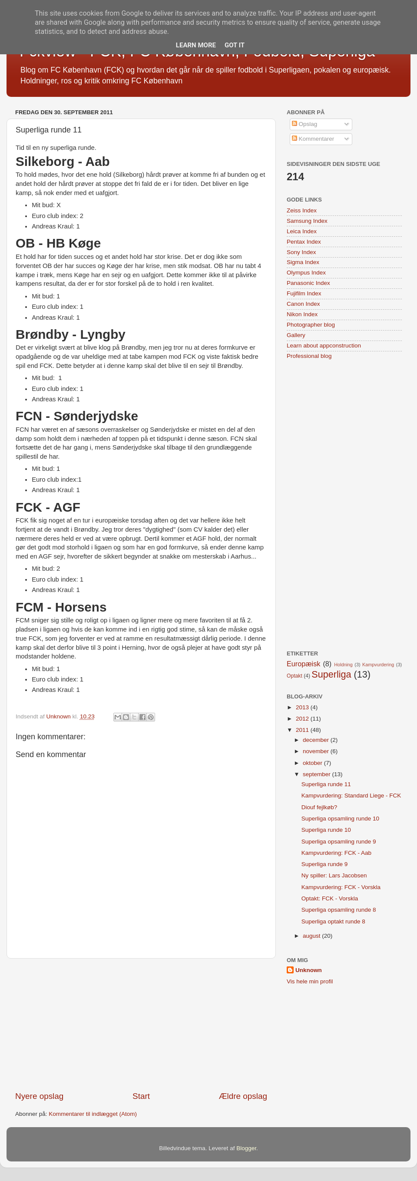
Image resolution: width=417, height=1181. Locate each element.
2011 (303, 730)
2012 (303, 718)
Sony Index (301, 252)
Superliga (331, 674)
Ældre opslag (243, 1096)
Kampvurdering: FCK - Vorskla (341, 887)
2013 (303, 707)
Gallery (296, 335)
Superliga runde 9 (324, 864)
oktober (313, 763)
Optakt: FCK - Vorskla (329, 898)
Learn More (196, 45)
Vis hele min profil (310, 981)
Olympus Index (306, 272)
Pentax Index (304, 241)
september (317, 774)
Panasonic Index (308, 283)
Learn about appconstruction (324, 345)
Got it (235, 45)
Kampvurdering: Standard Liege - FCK (351, 795)
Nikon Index (302, 314)
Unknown (308, 970)
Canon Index (303, 304)
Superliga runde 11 (326, 784)
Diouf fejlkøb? (319, 807)
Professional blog (309, 356)
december (317, 740)
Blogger (246, 1148)
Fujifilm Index (304, 293)
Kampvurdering (378, 664)
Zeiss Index (302, 210)
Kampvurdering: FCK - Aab (336, 853)
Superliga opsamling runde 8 (338, 909)
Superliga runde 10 (326, 830)
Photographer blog (311, 324)
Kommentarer (313, 139)
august (312, 936)
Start (141, 1096)
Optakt (294, 676)
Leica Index (302, 231)
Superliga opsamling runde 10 (340, 818)
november (317, 751)
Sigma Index (303, 262)
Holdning (343, 664)
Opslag (305, 124)
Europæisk (303, 664)
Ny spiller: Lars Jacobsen (334, 875)
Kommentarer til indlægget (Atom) (93, 1114)
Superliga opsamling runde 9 (338, 841)
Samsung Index (307, 221)
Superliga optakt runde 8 (333, 921)
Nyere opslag (39, 1096)
